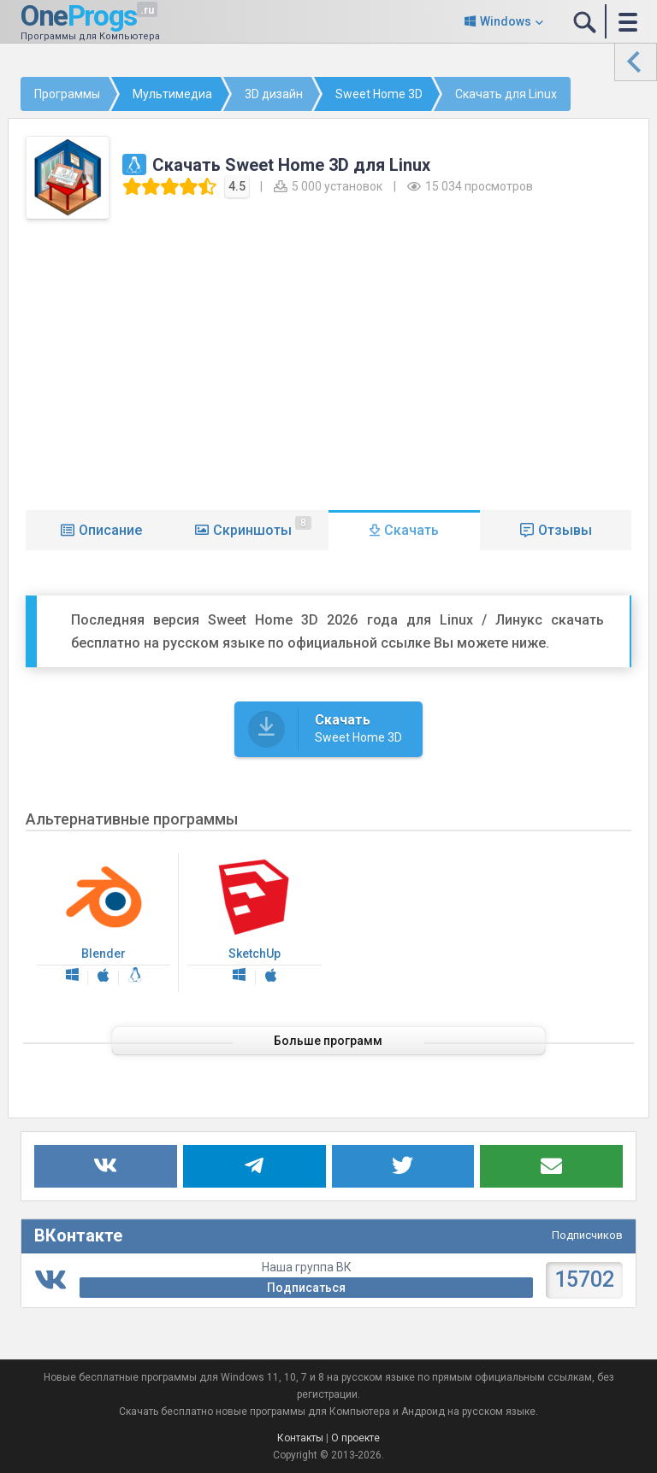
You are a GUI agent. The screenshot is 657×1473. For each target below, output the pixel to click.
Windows (505, 21)
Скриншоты (262, 527)
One (73, 14)
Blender (103, 923)
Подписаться (306, 1287)
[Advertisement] (329, 360)
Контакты (300, 1438)
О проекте (355, 1438)
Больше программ (329, 1041)
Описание (110, 530)
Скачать (411, 530)
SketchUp (254, 923)
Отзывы (565, 530)
